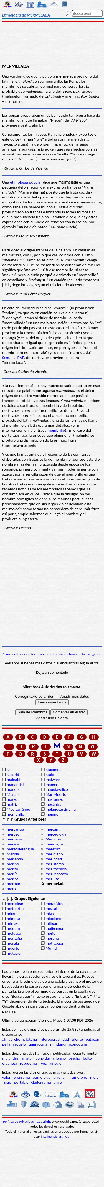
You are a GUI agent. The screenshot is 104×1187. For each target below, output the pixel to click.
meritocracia (56, 868)
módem (13, 928)
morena (52, 938)
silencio (59, 1058)
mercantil (53, 829)
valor (6, 1077)
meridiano (54, 854)
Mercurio (53, 839)
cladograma (41, 1082)
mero (11, 888)
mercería (14, 839)
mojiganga (54, 928)
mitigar (51, 923)
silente (77, 1039)
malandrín (10, 1058)
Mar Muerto (55, 794)
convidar (43, 1058)
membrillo (56, 430)
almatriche (11, 1039)
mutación (14, 953)
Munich (51, 948)
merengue (54, 844)
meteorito (15, 908)
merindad (53, 858)
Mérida (13, 854)
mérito (12, 868)
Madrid (13, 774)
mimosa (13, 918)
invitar (27, 1058)
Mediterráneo (18, 809)
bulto (87, 1058)
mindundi (58, 1044)
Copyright (44, 1121)
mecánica (53, 804)
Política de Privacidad (19, 1121)
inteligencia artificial (55, 1136)
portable (21, 1082)
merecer (14, 844)
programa (22, 1077)
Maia (49, 774)
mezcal (51, 908)
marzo (12, 799)
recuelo (19, 1044)
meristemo (54, 863)
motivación (54, 943)
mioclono (53, 918)
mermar (13, 883)
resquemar (29, 1063)
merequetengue (20, 849)
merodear (15, 903)
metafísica (54, 903)
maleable (14, 779)
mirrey (12, 923)
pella (6, 1044)
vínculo (55, 1063)
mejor (95, 1077)
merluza (52, 878)
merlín (12, 873)
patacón (92, 1039)
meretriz (52, 849)
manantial (15, 784)
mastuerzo (54, 799)
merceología (55, 834)
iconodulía (78, 1044)
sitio (7, 1082)
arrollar (60, 1077)
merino (13, 863)
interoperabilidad (54, 1039)
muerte (13, 948)
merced (13, 834)
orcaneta (9, 1063)
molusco (14, 933)
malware (52, 779)
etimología (42, 1077)
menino (52, 814)
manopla (14, 789)
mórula (13, 943)
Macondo (53, 769)
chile (58, 1082)
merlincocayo (56, 873)
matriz (12, 804)
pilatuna (30, 1039)
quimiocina (38, 1044)
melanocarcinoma (60, 809)
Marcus (13, 794)
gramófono (78, 1077)
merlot (12, 878)
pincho (74, 1058)
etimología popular (26, 182)
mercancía (15, 829)
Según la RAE (13, 357)
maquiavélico (56, 789)
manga (51, 784)
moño (50, 933)
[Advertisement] (52, 43)
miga (49, 913)
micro (11, 913)
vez (44, 1063)
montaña (14, 938)
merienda (15, 858)
